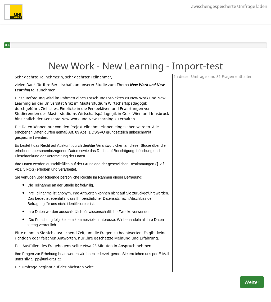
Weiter (252, 282)
